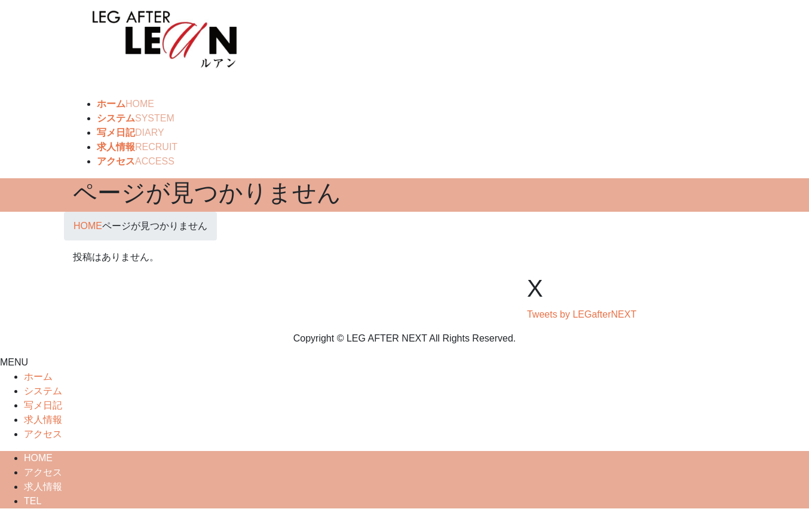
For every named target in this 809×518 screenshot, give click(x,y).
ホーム (38, 376)
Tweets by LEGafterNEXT (581, 314)
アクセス (43, 434)
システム (43, 391)
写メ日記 (43, 405)
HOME (38, 458)
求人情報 (43, 420)
